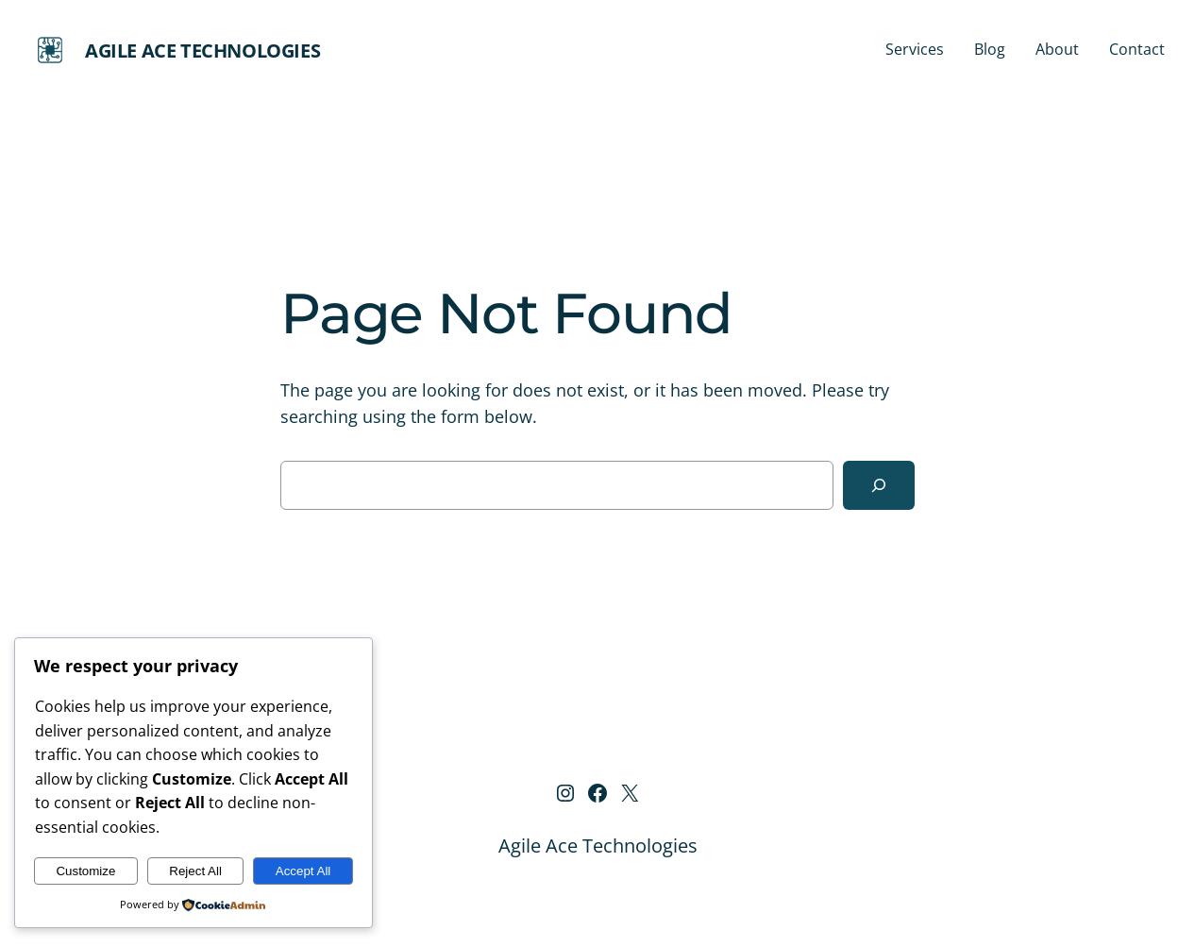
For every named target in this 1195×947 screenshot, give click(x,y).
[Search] (879, 485)
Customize (85, 871)
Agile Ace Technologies (202, 50)
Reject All (195, 871)
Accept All (303, 871)
